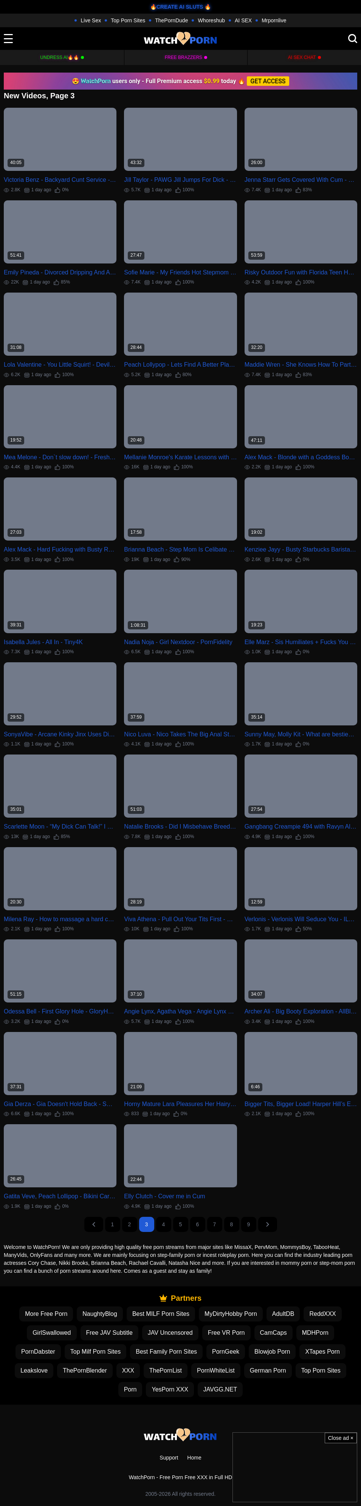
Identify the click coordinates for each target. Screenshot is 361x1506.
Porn (130, 1389)
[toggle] (8, 38)
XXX (128, 1370)
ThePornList (165, 1370)
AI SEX (243, 20)
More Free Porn (46, 1314)
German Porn (268, 1370)
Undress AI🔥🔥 (59, 57)
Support (169, 1458)
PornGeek (225, 1351)
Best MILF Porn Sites (160, 1314)
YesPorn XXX (170, 1389)
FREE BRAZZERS (183, 57)
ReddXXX (322, 1314)
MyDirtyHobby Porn (231, 1314)
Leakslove (34, 1370)
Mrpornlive (274, 20)
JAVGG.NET (220, 1389)
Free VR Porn (226, 1332)
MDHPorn (315, 1332)
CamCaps (273, 1332)
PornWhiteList (216, 1370)
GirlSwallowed (52, 1332)
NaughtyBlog (99, 1314)
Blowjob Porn (272, 1351)
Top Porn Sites (128, 20)
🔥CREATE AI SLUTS (176, 7)
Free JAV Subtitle (109, 1332)
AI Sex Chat (302, 57)
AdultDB (283, 1314)
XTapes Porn (322, 1351)
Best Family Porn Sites (166, 1351)
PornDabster (38, 1351)
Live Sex (91, 20)
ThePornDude (171, 20)
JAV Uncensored (170, 1332)
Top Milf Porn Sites (95, 1351)
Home (194, 1458)
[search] (352, 38)
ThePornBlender (85, 1370)
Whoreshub (211, 20)
